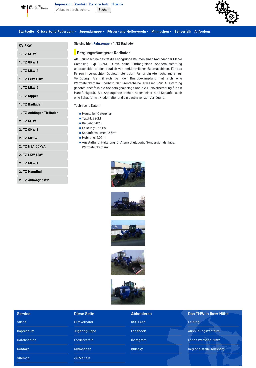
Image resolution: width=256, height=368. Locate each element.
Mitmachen (82, 349)
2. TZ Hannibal (30, 172)
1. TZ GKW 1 (28, 62)
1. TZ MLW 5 (28, 87)
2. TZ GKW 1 (28, 130)
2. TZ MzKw (28, 138)
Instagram (139, 340)
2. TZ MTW (27, 121)
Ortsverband (83, 322)
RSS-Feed (138, 322)
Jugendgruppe (85, 331)
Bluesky (137, 349)
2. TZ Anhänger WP (34, 180)
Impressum (63, 4)
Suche (21, 322)
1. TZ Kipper (28, 96)
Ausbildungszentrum (204, 331)
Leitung (194, 322)
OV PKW (25, 45)
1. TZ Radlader (30, 104)
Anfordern (202, 31)
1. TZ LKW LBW (31, 79)
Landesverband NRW (204, 340)
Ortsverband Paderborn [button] (55, 31)
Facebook (138, 331)
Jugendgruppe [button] (90, 31)
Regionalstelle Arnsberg (206, 349)
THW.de (117, 4)
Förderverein (83, 340)
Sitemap (23, 358)
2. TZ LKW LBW (31, 155)
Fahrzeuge (101, 43)
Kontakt (81, 4)
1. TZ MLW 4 (28, 71)
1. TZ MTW (27, 54)
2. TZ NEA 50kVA (32, 146)
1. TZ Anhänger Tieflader (38, 113)
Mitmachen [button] (160, 31)
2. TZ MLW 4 (28, 163)
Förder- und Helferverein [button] (126, 31)
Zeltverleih (183, 31)
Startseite (26, 31)
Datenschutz (99, 4)
